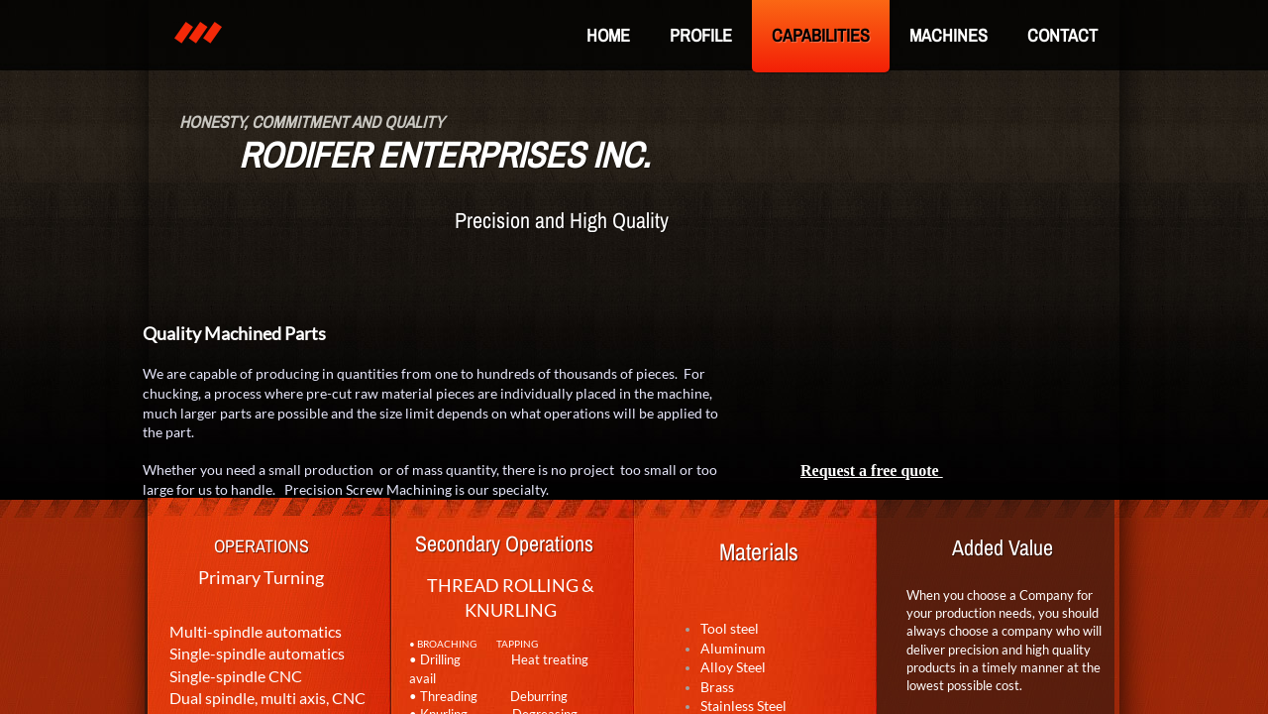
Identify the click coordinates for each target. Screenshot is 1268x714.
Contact (1062, 35)
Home (608, 35)
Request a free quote (871, 470)
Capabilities (821, 35)
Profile (701, 35)
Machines (948, 35)
